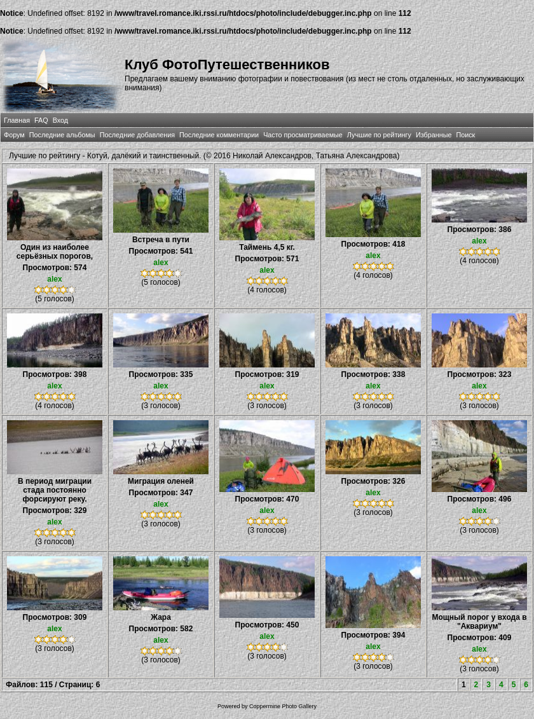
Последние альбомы (62, 135)
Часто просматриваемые (303, 135)
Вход (60, 120)
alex (54, 279)
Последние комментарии (219, 135)
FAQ (41, 120)
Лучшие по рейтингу (379, 135)
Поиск (465, 135)
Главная (17, 120)
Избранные (433, 135)
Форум (14, 135)
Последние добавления (137, 135)
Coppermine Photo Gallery (283, 706)
